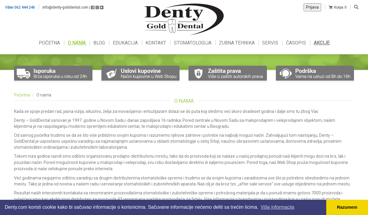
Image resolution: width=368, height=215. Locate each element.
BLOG (99, 43)
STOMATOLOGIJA (192, 43)
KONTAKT (156, 43)
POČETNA (50, 43)
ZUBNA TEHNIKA (237, 43)
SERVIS (270, 43)
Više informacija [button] (277, 207)
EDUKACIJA (126, 43)
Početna (22, 95)
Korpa (338, 7)
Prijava (312, 7)
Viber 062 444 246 (20, 7)
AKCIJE (322, 43)
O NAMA (77, 43)
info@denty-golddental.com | (66, 7)
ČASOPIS (296, 43)
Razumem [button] (347, 207)
